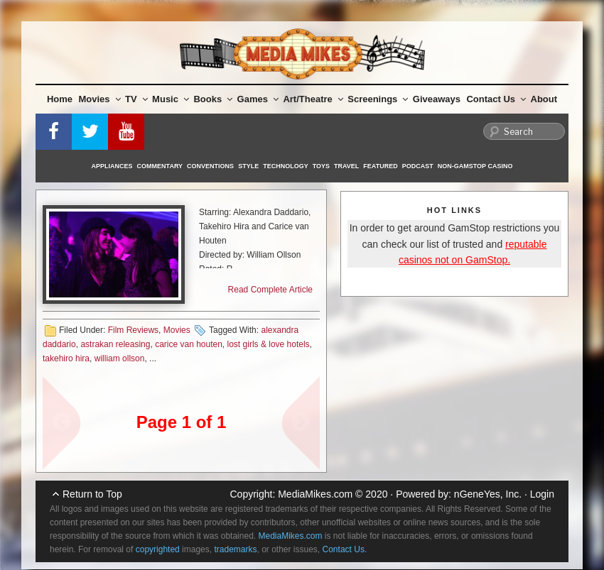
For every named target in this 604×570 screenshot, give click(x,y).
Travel (346, 166)
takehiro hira (66, 358)
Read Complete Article (270, 290)
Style (248, 166)
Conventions (210, 166)
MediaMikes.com (315, 494)
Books (212, 99)
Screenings (377, 99)
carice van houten (188, 344)
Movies (100, 99)
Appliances (112, 166)
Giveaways (436, 99)
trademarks (235, 549)
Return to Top (92, 494)
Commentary (160, 166)
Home (59, 99)
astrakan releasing (115, 344)
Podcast (417, 166)
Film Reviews (133, 330)
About (544, 99)
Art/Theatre (313, 99)
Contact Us (496, 99)
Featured (380, 166)
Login (542, 494)
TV (136, 99)
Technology (285, 166)
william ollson (120, 358)
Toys (321, 166)
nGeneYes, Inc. (488, 494)
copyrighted (158, 549)
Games (258, 99)
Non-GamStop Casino (475, 166)
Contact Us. (345, 549)
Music (170, 99)
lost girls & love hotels (268, 344)
